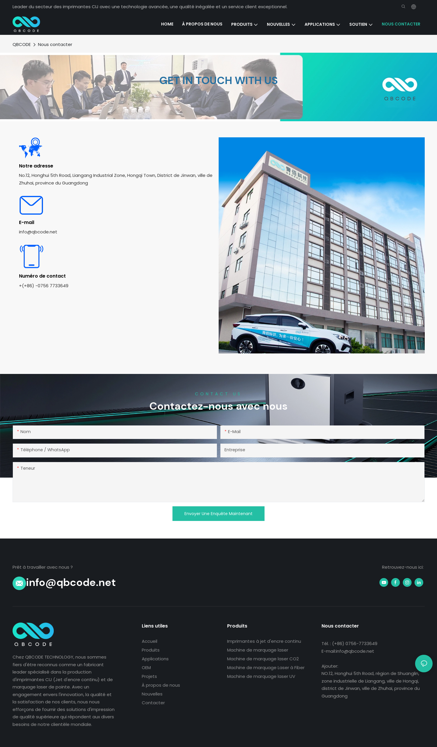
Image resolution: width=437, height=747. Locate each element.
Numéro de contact (42, 276)
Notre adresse (36, 166)
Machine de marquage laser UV (261, 676)
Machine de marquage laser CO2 (263, 659)
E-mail (26, 222)
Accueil (149, 641)
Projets (149, 676)
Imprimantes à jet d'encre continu (264, 641)
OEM (146, 667)
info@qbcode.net (71, 582)
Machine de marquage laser (257, 650)
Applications (155, 659)
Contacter (153, 703)
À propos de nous (161, 685)
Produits (151, 650)
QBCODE (22, 44)
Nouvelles (152, 694)
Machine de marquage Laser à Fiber (266, 667)
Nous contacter (55, 44)
